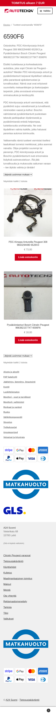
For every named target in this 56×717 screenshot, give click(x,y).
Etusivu (6, 25)
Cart (43, 709)
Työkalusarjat (10, 427)
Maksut (7, 584)
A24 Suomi (11, 700)
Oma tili (9, 712)
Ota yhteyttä (9, 596)
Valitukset (8, 619)
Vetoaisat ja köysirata (14, 437)
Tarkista (7, 607)
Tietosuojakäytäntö (13, 561)
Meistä (6, 590)
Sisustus (7, 422)
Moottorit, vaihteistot (13, 402)
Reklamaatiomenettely (15, 601)
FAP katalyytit (10, 377)
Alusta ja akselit (11, 372)
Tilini (5, 613)
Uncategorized (10, 432)
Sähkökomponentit (12, 417)
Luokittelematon (11, 392)
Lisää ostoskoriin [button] (28, 257)
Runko (6, 412)
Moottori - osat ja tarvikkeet (17, 397)
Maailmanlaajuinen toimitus (17, 578)
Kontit (6, 387)
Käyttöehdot (9, 567)
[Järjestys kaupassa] (17, 174)
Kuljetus (7, 572)
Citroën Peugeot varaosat (16, 555)
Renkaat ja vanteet (12, 407)
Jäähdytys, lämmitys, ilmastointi (19, 382)
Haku (28, 712)
